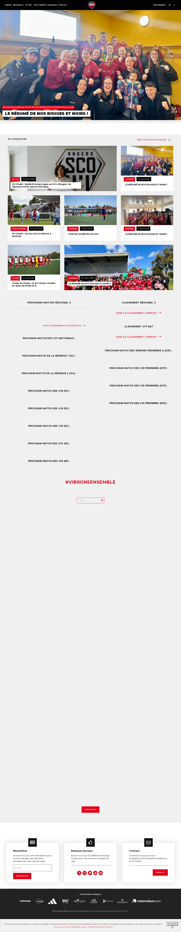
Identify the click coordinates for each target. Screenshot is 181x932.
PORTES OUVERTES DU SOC (84, 234)
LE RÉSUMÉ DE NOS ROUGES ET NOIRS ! (146, 184)
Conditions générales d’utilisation (100, 927)
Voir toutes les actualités (153, 140)
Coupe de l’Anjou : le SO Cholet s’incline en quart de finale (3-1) (33, 284)
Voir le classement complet (138, 313)
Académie (129, 179)
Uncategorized (19, 229)
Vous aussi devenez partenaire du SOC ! (109, 909)
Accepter (172, 924)
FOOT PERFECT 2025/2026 (45, 5)
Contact (62, 5)
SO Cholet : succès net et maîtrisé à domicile (31, 234)
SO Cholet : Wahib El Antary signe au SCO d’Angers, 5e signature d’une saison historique (41, 185)
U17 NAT (28, 5)
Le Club (15, 179)
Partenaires (159, 5)
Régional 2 (18, 5)
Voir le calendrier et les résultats (64, 326)
